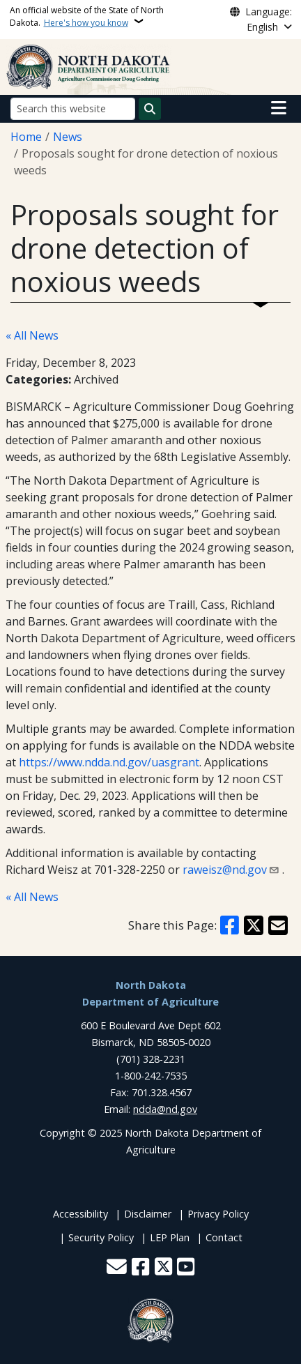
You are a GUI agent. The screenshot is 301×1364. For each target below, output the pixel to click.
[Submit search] (150, 109)
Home (26, 136)
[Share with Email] (278, 925)
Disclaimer (147, 1213)
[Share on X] (253, 925)
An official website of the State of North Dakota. (87, 16)
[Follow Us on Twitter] (163, 1268)
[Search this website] (72, 108)
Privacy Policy (218, 1213)
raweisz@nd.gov (225, 869)
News (67, 136)
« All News (32, 335)
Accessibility (80, 1213)
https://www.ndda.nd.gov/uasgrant (109, 762)
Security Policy (101, 1237)
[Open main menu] (279, 108)
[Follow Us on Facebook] (140, 1268)
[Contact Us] (117, 1268)
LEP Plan (170, 1237)
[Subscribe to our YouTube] (185, 1268)
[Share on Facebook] (230, 925)
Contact (224, 1237)
